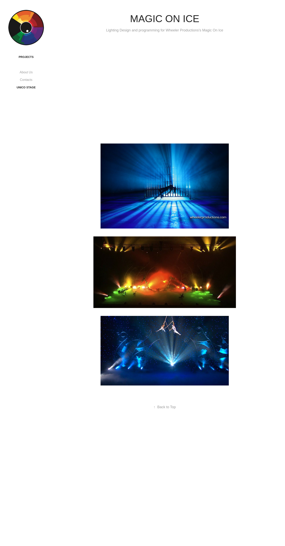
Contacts (26, 79)
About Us (26, 72)
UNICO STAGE (26, 87)
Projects (26, 57)
